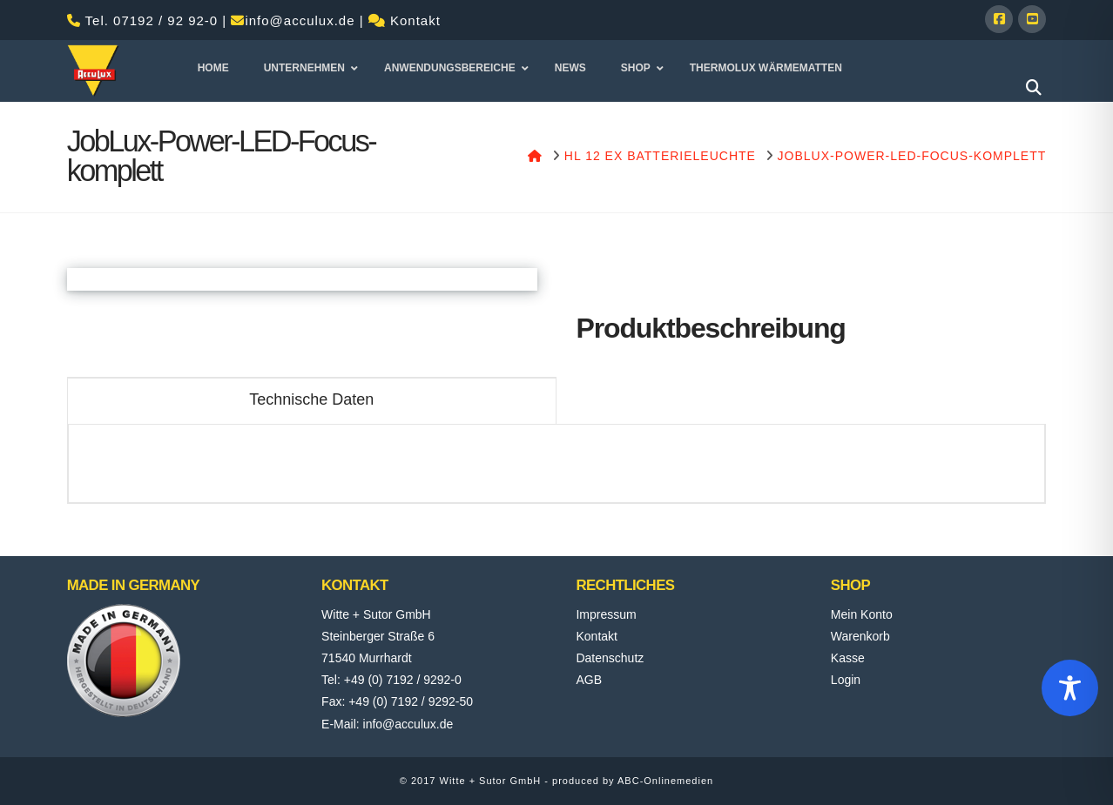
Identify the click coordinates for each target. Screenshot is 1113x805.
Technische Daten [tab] (311, 399)
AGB (589, 680)
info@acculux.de (299, 20)
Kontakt (415, 20)
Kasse (848, 658)
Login (845, 680)
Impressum (606, 614)
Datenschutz (610, 658)
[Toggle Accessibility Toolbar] (1070, 688)
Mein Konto (862, 614)
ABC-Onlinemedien (665, 780)
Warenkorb (860, 636)
